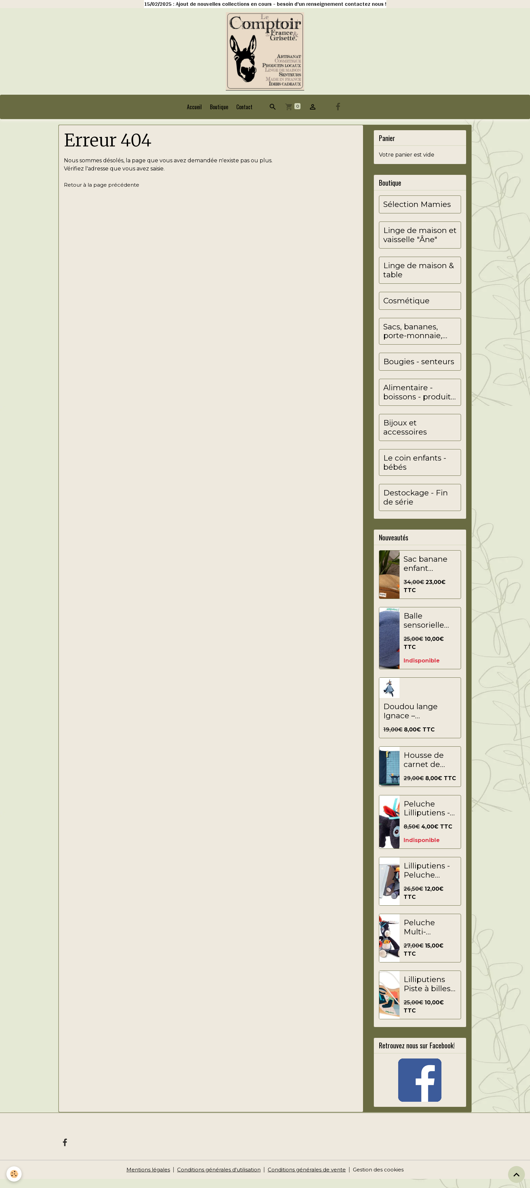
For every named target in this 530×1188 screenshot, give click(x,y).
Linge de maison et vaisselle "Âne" (420, 244)
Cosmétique (406, 309)
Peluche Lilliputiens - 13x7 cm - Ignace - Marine (427, 817)
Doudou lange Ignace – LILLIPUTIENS (410, 720)
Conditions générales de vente (309, 1178)
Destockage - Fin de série (415, 506)
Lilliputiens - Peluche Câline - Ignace (427, 879)
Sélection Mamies (417, 213)
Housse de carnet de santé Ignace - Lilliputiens (428, 769)
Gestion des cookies (384, 1178)
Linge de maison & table (418, 279)
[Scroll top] (516, 1174)
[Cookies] (14, 1174)
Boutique (219, 116)
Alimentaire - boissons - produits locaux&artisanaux (419, 401)
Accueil (194, 116)
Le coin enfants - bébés (414, 471)
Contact (244, 116)
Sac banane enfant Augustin (426, 572)
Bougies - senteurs (418, 370)
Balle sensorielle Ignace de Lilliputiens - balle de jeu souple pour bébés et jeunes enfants (427, 629)
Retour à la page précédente (103, 193)
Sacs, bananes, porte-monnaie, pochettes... (412, 340)
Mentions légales (143, 1178)
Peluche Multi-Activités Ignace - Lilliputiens (424, 936)
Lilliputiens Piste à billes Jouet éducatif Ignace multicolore (427, 993)
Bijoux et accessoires (405, 436)
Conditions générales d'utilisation (217, 1178)
